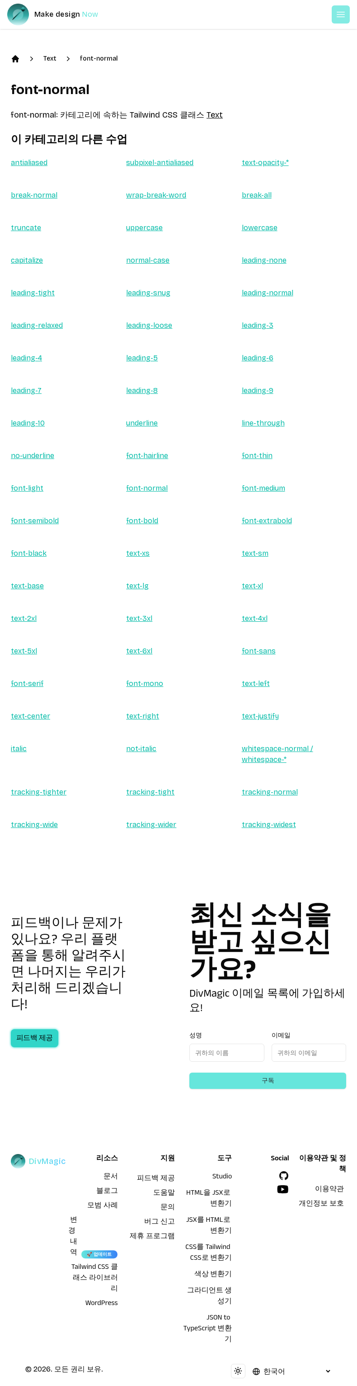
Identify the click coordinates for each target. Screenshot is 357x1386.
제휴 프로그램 (152, 1237)
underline (142, 423)
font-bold (142, 520)
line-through (263, 423)
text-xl (252, 586)
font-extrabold (267, 520)
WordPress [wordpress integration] (101, 1304)
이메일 (281, 1035)
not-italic (141, 748)
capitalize (27, 260)
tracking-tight (150, 792)
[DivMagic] (61, 14)
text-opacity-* (265, 162)
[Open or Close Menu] (341, 14)
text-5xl (24, 651)
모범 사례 (102, 1206)
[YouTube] (283, 1189)
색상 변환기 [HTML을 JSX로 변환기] (213, 1275)
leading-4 (26, 358)
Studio (222, 1177)
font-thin (257, 455)
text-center (30, 716)
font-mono (144, 683)
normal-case (147, 260)
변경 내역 (72, 1237)
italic (19, 748)
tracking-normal (270, 792)
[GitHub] (283, 1175)
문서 (110, 1177)
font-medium (263, 488)
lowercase (259, 227)
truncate (26, 227)
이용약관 (329, 1190)
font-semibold (35, 520)
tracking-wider (151, 824)
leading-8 (142, 390)
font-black (29, 553)
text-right (142, 716)
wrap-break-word (156, 195)
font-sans (259, 651)
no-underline (32, 455)
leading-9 (257, 390)
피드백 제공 (43, 1039)
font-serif (27, 683)
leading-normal (267, 293)
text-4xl (255, 618)
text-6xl (139, 651)
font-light (27, 488)
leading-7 (26, 390)
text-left (256, 683)
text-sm (255, 553)
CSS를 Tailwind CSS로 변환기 (208, 1253)
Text (49, 58)
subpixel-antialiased (159, 162)
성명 (195, 1035)
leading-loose (149, 325)
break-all (257, 195)
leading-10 (28, 423)
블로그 (107, 1192)
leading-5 (142, 358)
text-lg (137, 586)
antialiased (29, 162)
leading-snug (148, 293)
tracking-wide (34, 824)
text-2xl (24, 618)
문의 (167, 1208)
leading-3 (257, 325)
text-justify (260, 716)
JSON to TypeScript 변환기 (207, 1329)
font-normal (99, 58)
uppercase (144, 227)
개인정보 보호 (321, 1204)
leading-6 (257, 358)
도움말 (164, 1193)
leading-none (264, 260)
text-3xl (139, 618)
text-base (27, 586)
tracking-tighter (38, 792)
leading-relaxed (37, 325)
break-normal (34, 195)
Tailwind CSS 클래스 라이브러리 (94, 1279)
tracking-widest (269, 824)
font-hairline (147, 455)
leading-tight (33, 293)
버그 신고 (159, 1222)
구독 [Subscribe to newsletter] (268, 1080)
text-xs (138, 553)
